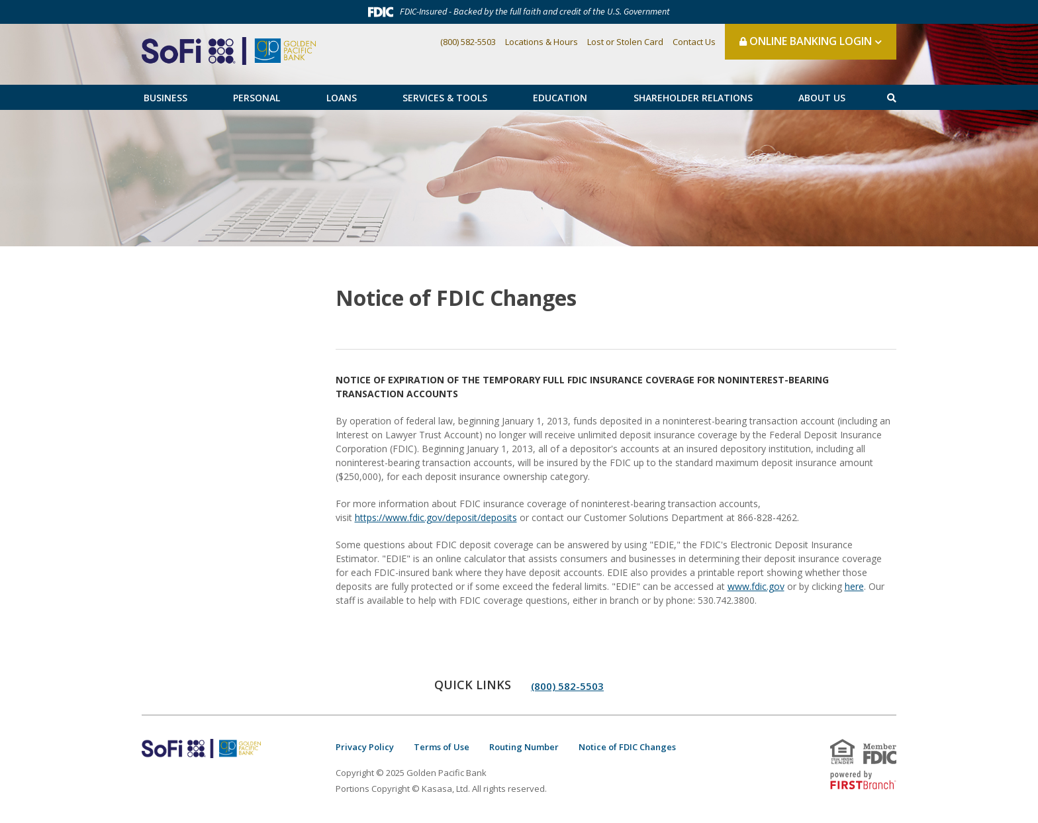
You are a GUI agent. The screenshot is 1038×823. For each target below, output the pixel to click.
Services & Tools (444, 97)
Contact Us (694, 42)
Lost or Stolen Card (625, 42)
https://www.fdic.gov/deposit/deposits (436, 517)
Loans (341, 97)
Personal (256, 97)
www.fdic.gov (756, 586)
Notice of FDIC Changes (627, 747)
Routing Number (524, 747)
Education (560, 97)
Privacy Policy (365, 747)
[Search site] (891, 98)
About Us (821, 97)
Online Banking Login (805, 41)
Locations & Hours (541, 42)
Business (165, 97)
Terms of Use (441, 747)
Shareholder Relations (693, 97)
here (854, 586)
